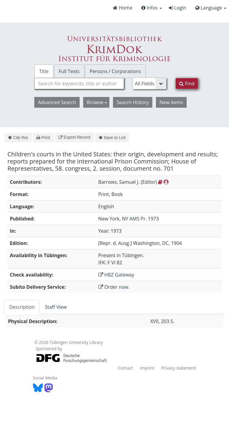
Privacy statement (178, 368)
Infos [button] (151, 7)
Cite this (18, 137)
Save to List (112, 137)
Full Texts (69, 71)
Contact (125, 368)
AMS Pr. (138, 218)
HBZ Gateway (116, 274)
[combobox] (79, 83)
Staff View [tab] (55, 307)
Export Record (74, 137)
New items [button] (171, 102)
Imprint (147, 368)
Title (44, 71)
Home (122, 7)
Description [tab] (22, 307)
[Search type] (149, 83)
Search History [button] (133, 102)
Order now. (114, 287)
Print (43, 137)
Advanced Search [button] (57, 102)
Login (177, 7)
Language (210, 7)
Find (186, 83)
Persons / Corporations (115, 71)
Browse (97, 102)
